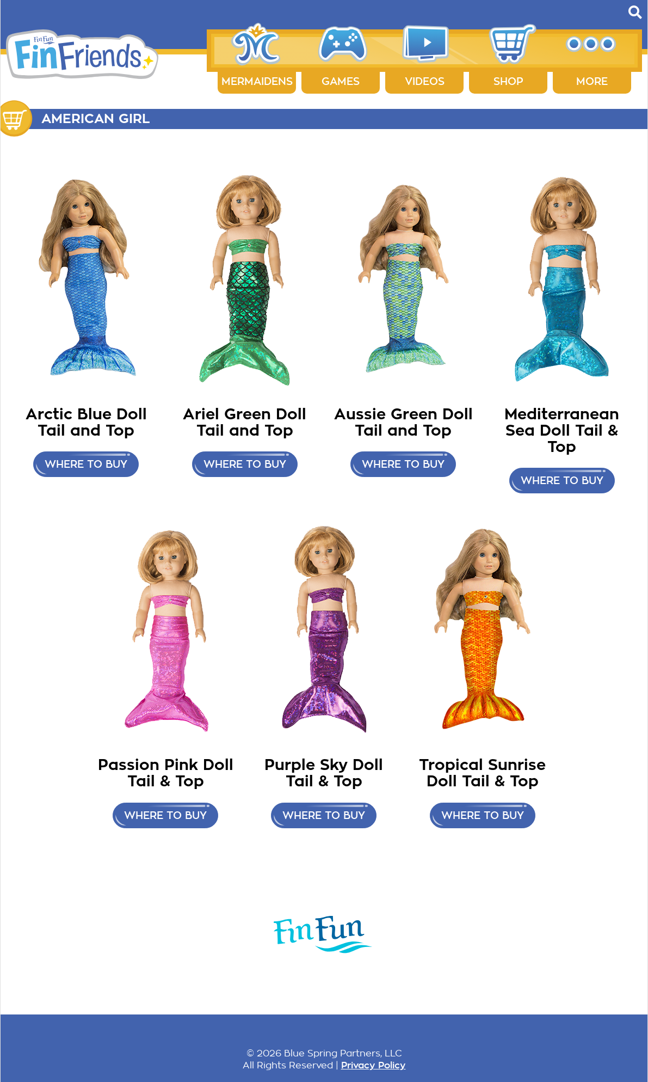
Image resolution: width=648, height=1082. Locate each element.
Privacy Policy (373, 1065)
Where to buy (86, 464)
